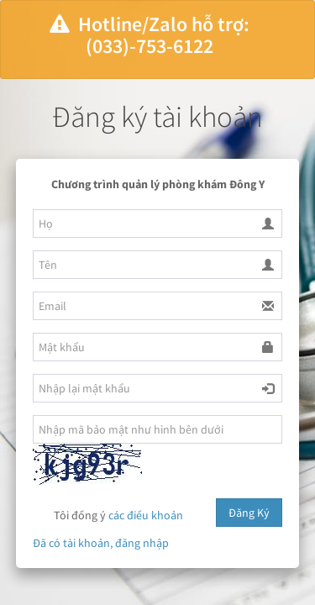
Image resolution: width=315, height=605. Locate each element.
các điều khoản (145, 515)
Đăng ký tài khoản (157, 116)
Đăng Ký (249, 512)
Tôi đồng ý (108, 517)
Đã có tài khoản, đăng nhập (101, 542)
